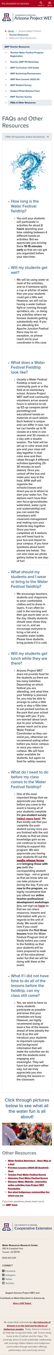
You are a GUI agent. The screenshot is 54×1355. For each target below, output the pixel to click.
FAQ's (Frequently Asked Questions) (25, 136)
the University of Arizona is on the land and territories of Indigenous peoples (27, 1326)
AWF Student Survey (21, 85)
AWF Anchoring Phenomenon (25, 73)
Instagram (10, 1275)
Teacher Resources (18, 34)
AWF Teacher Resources (17, 46)
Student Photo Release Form (25, 91)
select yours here (28, 818)
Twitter (8, 1279)
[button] (6, 1134)
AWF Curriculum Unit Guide (24, 67)
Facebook (10, 1271)
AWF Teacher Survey (21, 96)
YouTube (9, 1283)
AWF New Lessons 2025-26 (24, 79)
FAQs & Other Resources (23, 102)
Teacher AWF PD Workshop (24, 61)
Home (11, 31)
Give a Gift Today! (22, 1303)
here (41, 906)
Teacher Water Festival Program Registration (26, 54)
